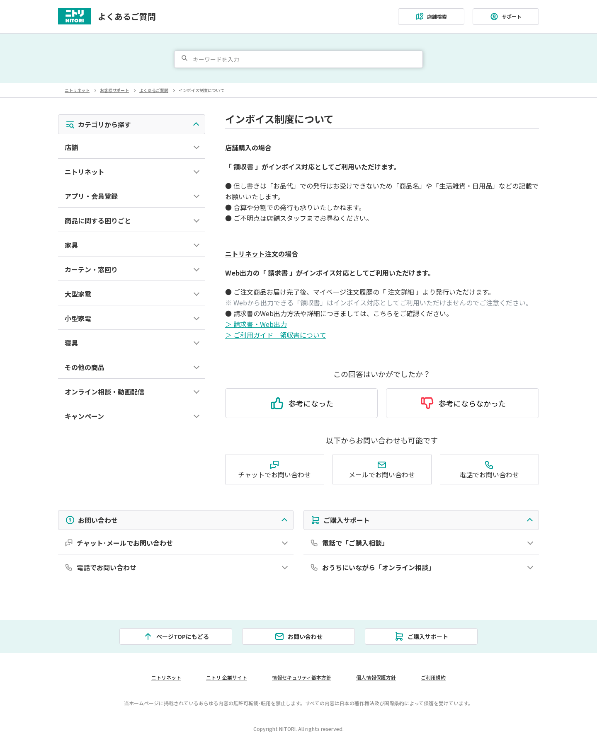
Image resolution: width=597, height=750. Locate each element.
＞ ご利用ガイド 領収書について (275, 334)
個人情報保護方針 (376, 677)
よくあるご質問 (127, 16)
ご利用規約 (433, 677)
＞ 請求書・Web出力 (256, 323)
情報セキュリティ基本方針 (302, 677)
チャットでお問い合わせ (274, 469)
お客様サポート (114, 90)
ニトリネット (77, 90)
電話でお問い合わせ (489, 469)
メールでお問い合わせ (382, 469)
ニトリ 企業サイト (226, 677)
